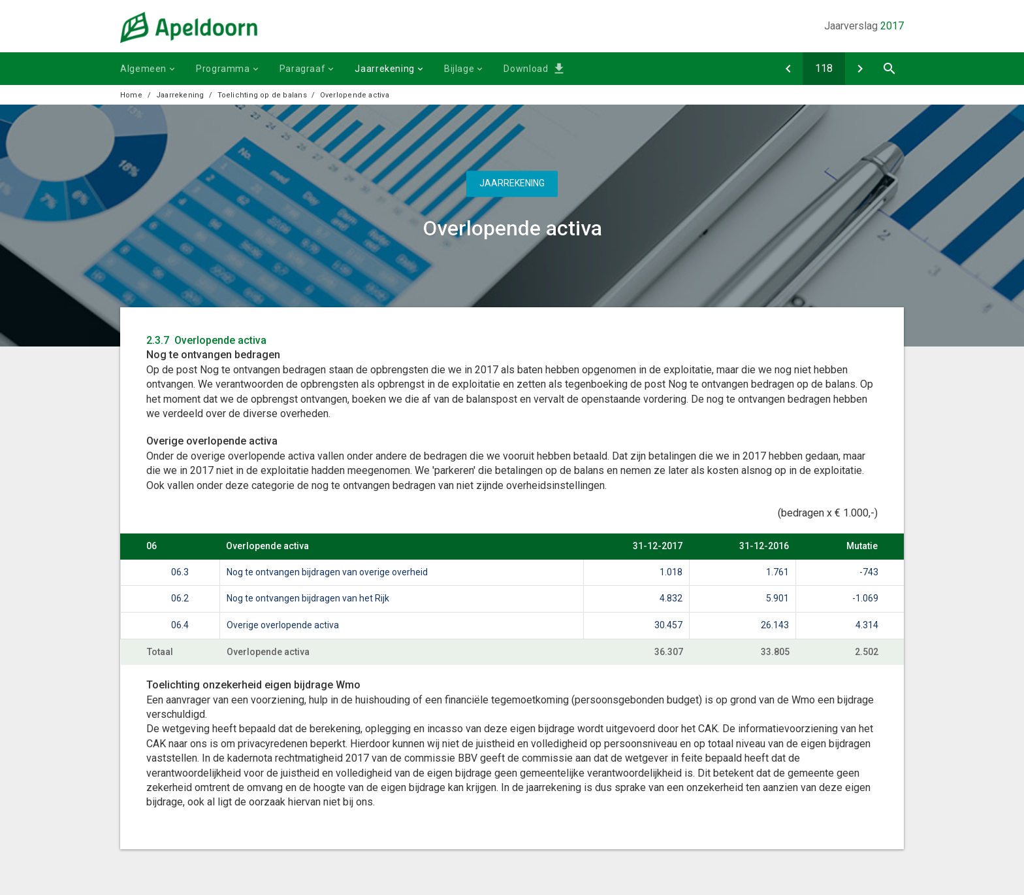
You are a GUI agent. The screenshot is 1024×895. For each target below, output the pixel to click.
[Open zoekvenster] (889, 68)
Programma (223, 68)
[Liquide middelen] (788, 68)
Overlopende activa (354, 95)
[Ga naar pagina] (824, 68)
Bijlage (459, 68)
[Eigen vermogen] (859, 68)
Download (526, 68)
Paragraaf (303, 68)
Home (131, 95)
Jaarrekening (385, 68)
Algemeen (143, 68)
